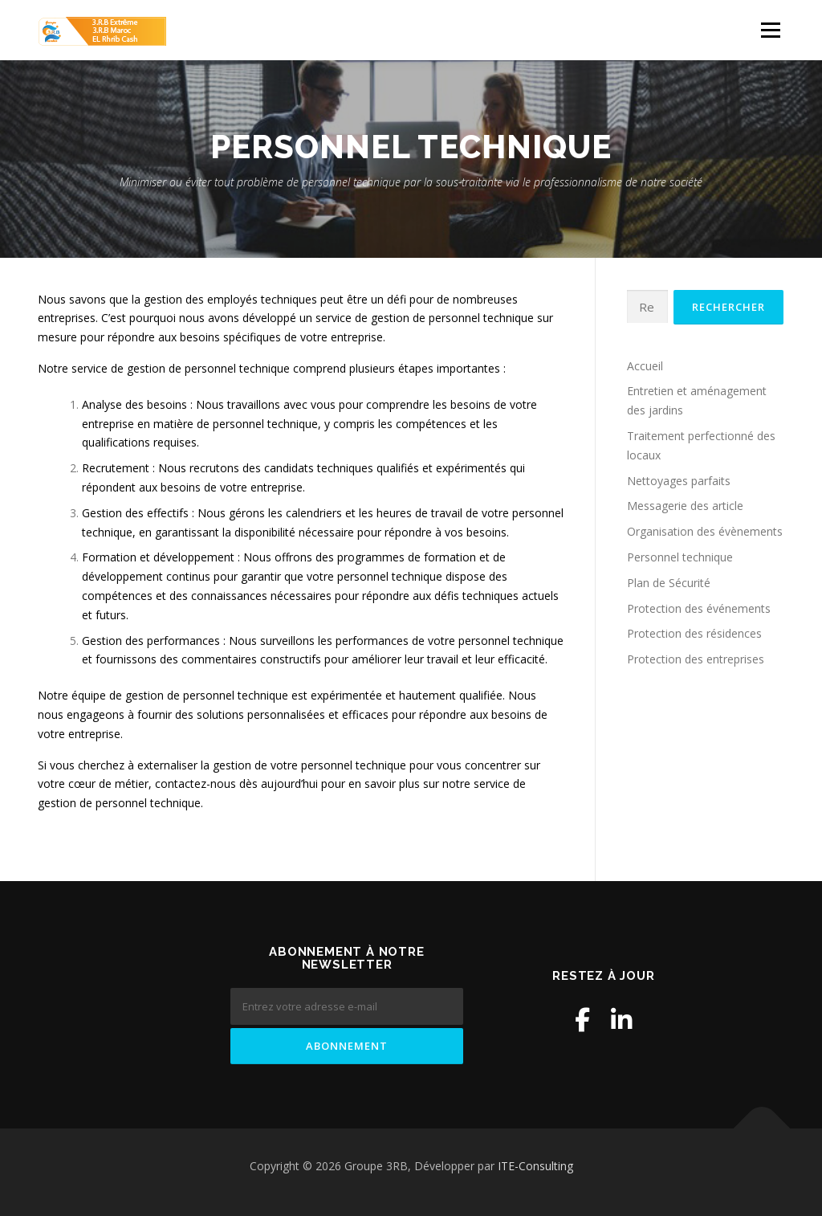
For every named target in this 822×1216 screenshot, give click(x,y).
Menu (770, 30)
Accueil (645, 365)
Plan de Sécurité (668, 582)
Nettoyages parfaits (678, 480)
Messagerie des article (685, 505)
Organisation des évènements (705, 531)
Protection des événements (699, 608)
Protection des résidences (694, 633)
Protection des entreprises (695, 659)
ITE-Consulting (535, 1165)
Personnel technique (680, 557)
